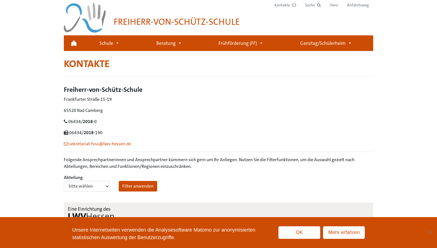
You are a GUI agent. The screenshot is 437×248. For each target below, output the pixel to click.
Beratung (169, 43)
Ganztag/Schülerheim (326, 43)
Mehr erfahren (344, 232)
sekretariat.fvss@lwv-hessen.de (97, 144)
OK (299, 232)
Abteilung (87, 183)
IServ (334, 5)
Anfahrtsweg (358, 5)
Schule (109, 43)
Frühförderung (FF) (241, 43)
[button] (312, 5)
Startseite (74, 43)
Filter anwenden (138, 186)
